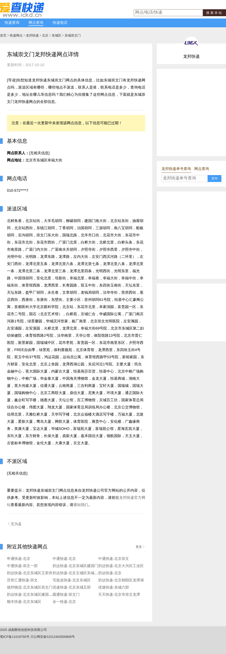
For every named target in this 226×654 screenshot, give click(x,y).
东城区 (56, 35)
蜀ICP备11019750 (13, 637)
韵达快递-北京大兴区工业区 (121, 566)
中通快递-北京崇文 (113, 559)
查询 (214, 178)
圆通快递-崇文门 (66, 595)
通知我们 (80, 505)
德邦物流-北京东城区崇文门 (29, 587)
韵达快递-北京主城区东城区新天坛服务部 (86, 573)
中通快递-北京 (64, 559)
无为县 (14, 524)
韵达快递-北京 (110, 573)
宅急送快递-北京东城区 (72, 580)
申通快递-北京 (18, 559)
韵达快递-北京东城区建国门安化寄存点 (39, 595)
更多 (140, 547)
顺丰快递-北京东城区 (24, 602)
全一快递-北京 (64, 602)
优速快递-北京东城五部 (72, 587)
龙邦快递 (32, 35)
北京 (45, 35)
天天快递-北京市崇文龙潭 (119, 595)
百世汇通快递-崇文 (22, 580)
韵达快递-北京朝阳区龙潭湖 (121, 580)
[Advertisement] (43, 112)
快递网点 (16, 35)
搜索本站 (214, 13)
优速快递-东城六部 (113, 587)
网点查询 (36, 23)
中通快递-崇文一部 (22, 566)
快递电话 (60, 23)
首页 (3, 35)
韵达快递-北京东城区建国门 (75, 566)
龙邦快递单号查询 (176, 169)
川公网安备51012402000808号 (52, 637)
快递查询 (12, 23)
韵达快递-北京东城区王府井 (29, 573)
